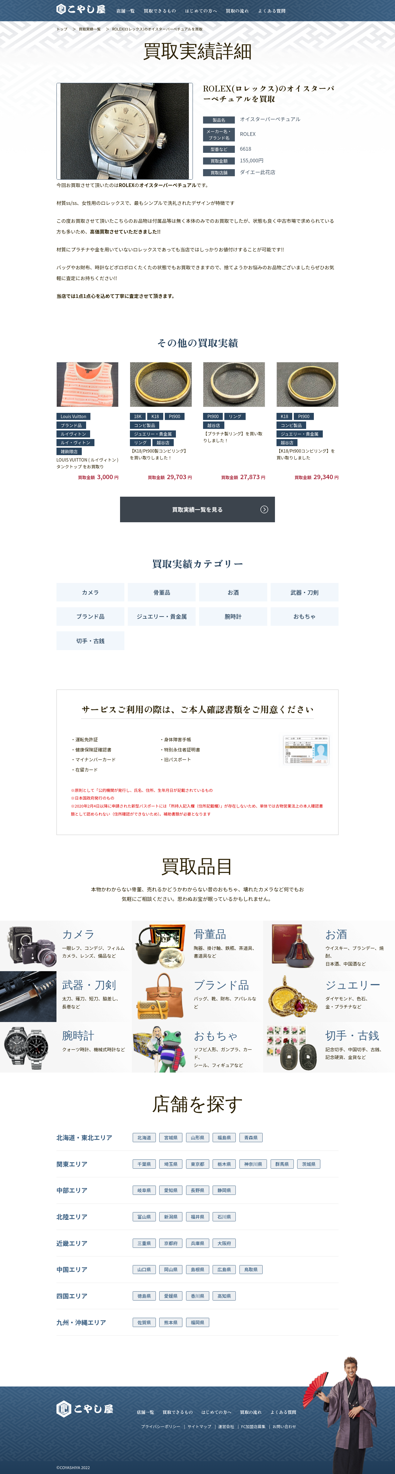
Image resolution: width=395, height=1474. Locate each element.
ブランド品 (90, 616)
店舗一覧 (125, 10)
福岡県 (197, 1322)
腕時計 (233, 616)
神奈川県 (253, 1164)
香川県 (197, 1296)
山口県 (144, 1269)
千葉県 (144, 1164)
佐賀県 (144, 1322)
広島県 (224, 1269)
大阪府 (224, 1243)
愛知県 (171, 1190)
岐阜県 (144, 1190)
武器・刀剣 (304, 592)
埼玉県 (171, 1164)
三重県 (144, 1243)
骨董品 (161, 592)
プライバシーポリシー (161, 1426)
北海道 (144, 1137)
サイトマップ (199, 1426)
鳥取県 (251, 1269)
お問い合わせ (284, 1426)
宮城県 (171, 1137)
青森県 (251, 1137)
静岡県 (224, 1190)
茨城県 (309, 1164)
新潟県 (171, 1216)
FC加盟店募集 (253, 1426)
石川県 (224, 1216)
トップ (62, 28)
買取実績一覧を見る (197, 509)
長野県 (197, 1190)
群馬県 (282, 1164)
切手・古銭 (90, 641)
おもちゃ (304, 616)
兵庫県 (197, 1243)
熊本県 (171, 1322)
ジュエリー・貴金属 (162, 616)
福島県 (224, 1137)
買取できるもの (160, 10)
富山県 (144, 1216)
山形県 (197, 1137)
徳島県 (144, 1296)
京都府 (171, 1243)
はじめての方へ (201, 10)
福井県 (197, 1216)
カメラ (90, 592)
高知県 (224, 1296)
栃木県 (224, 1164)
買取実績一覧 (90, 28)
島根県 (197, 1269)
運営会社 (226, 1426)
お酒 (233, 592)
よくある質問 (272, 10)
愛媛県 (171, 1296)
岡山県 (171, 1269)
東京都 (197, 1164)
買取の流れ (237, 10)
